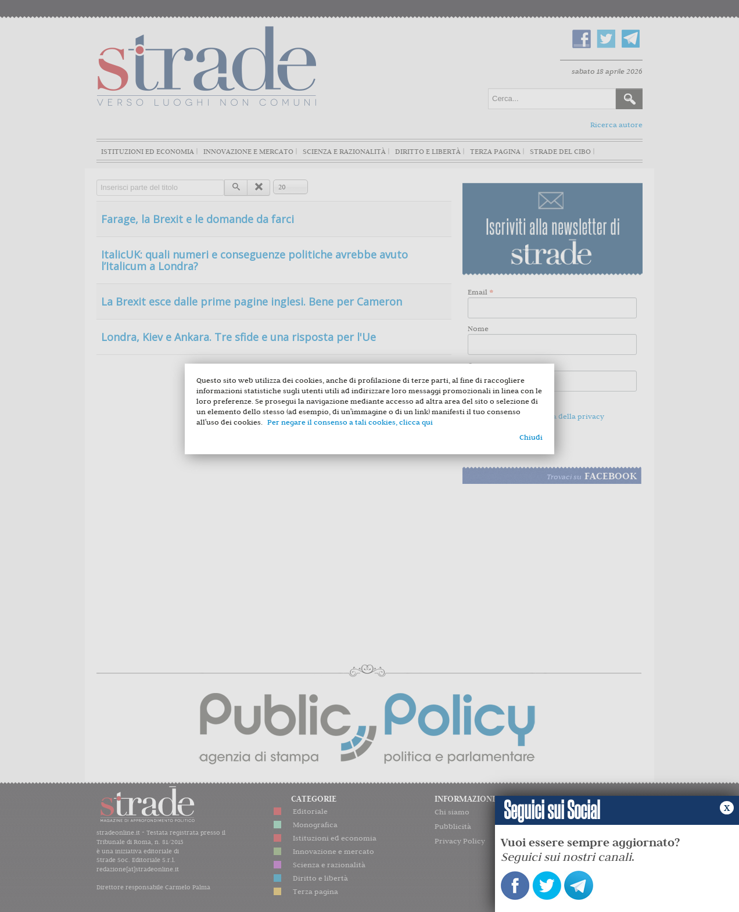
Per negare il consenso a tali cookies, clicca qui (350, 422)
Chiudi (531, 437)
